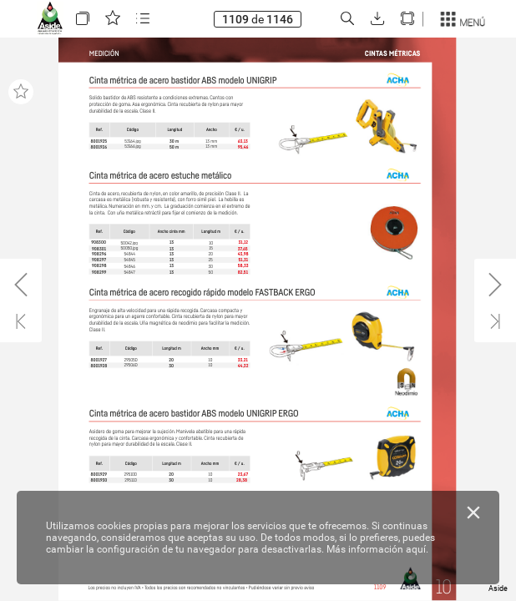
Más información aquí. (377, 549)
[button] (83, 19)
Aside (498, 588)
